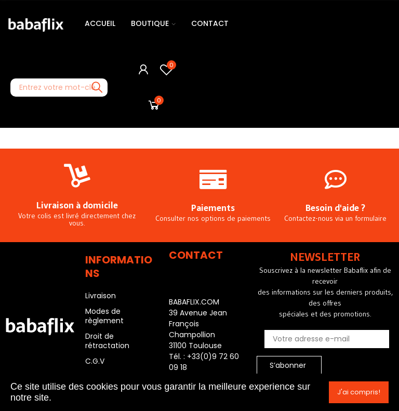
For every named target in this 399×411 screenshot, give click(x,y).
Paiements (213, 208)
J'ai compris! (358, 392)
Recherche (97, 87)
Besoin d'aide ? (335, 208)
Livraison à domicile (77, 205)
